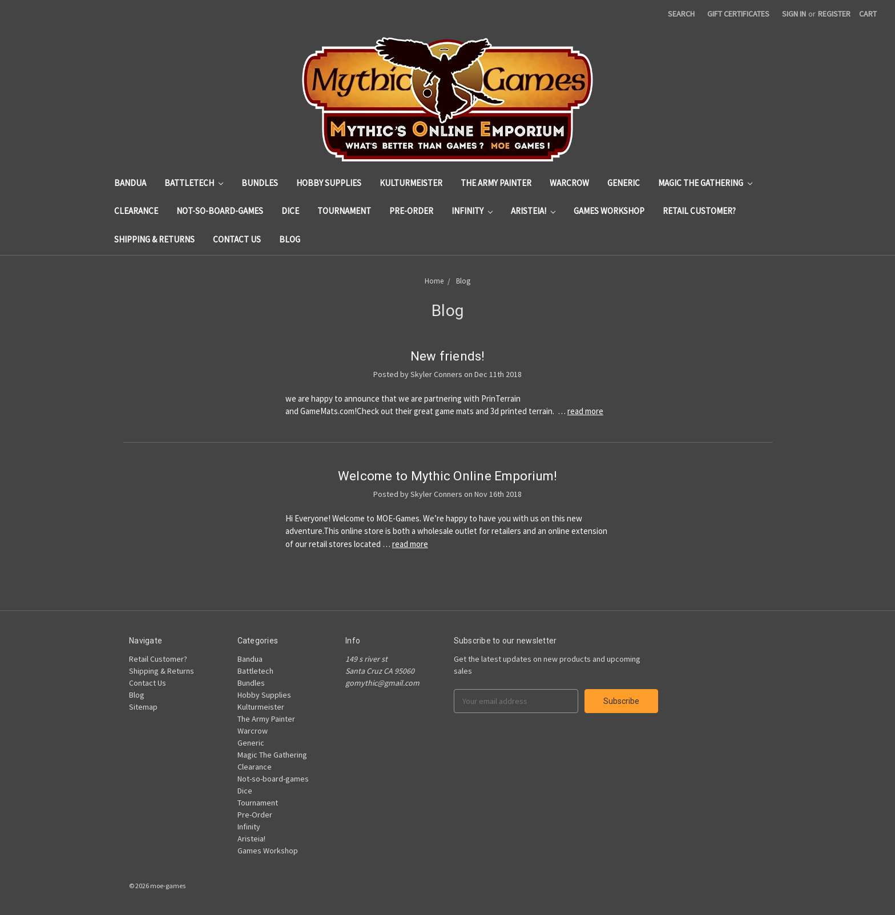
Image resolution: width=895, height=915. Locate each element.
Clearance (136, 210)
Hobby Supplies (328, 182)
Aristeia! (533, 210)
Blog (289, 239)
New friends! (447, 356)
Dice (290, 210)
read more (585, 411)
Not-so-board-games (219, 210)
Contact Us (237, 239)
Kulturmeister (411, 182)
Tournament (344, 210)
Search (681, 14)
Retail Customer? (699, 210)
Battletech (193, 182)
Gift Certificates (738, 14)
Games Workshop (609, 210)
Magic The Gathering (705, 182)
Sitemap (143, 707)
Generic (623, 182)
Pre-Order (411, 210)
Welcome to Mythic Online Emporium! (448, 476)
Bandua (130, 182)
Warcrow (569, 182)
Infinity (472, 210)
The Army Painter (496, 182)
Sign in (794, 14)
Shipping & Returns (154, 239)
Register (834, 14)
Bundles (259, 182)
